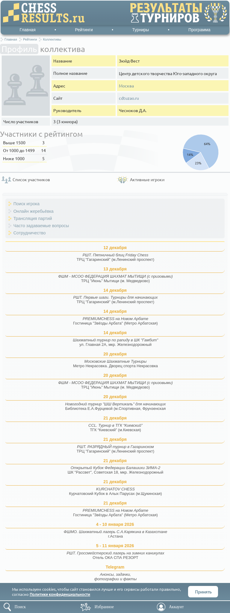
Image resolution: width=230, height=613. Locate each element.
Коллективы (52, 39)
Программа (199, 29)
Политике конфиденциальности (60, 594)
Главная (27, 29)
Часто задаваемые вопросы (41, 225)
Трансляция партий (32, 218)
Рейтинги (84, 29)
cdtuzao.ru (129, 98)
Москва (126, 85)
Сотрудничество (29, 232)
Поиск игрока (26, 203)
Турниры (140, 29)
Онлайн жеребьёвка (33, 211)
